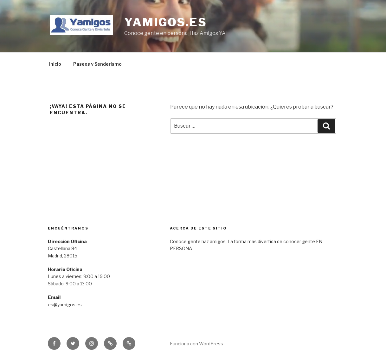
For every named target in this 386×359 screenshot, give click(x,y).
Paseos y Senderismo (97, 64)
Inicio (55, 64)
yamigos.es (165, 22)
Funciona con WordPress (196, 343)
